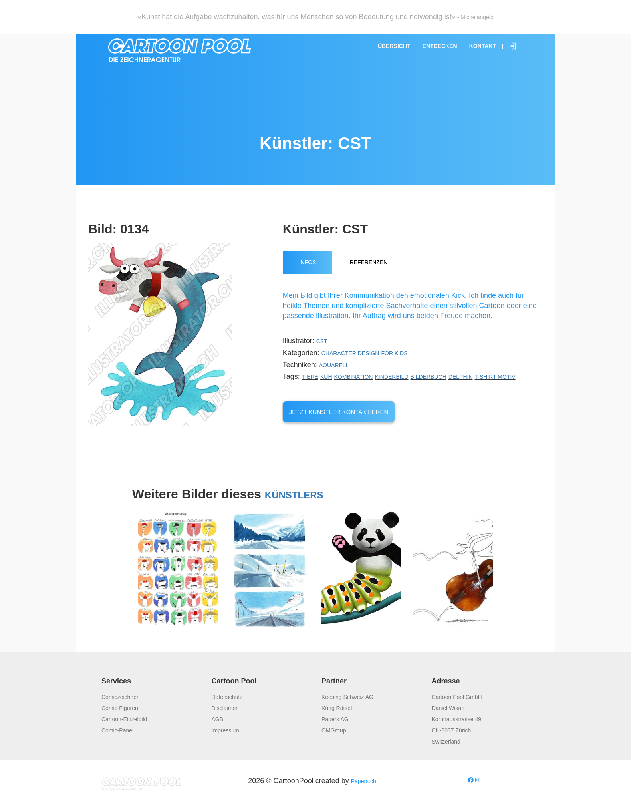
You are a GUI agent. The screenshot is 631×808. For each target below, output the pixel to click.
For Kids (394, 353)
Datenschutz (227, 697)
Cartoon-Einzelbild (124, 719)
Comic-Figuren (119, 708)
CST (321, 341)
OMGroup (333, 730)
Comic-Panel (117, 730)
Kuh (326, 377)
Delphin (460, 377)
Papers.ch (363, 781)
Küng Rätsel (336, 708)
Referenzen (368, 262)
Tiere (310, 377)
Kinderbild (392, 377)
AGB (218, 719)
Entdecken (440, 46)
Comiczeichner (120, 697)
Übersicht (394, 46)
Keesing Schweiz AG (347, 697)
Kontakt (482, 46)
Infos (307, 262)
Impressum (225, 730)
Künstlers (294, 495)
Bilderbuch (428, 377)
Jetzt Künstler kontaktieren (339, 411)
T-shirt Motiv (495, 377)
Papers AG (335, 719)
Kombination (353, 377)
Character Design (350, 353)
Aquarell (334, 365)
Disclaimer (225, 708)
